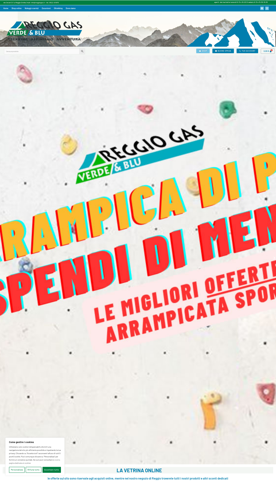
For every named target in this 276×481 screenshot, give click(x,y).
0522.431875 (54, 2)
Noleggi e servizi (32, 8)
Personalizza (17, 470)
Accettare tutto (51, 470)
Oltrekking (58, 8)
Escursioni (46, 8)
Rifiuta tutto (34, 470)
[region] (35, 457)
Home (5, 8)
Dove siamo (71, 8)
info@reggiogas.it (38, 2)
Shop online (17, 8)
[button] (1, 258)
